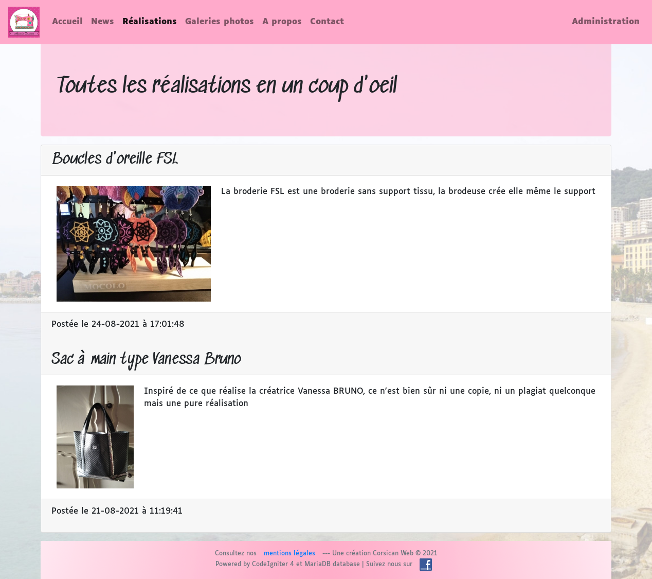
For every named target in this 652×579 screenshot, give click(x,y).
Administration (606, 21)
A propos (282, 21)
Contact (327, 21)
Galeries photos (219, 21)
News (102, 21)
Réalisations (149, 21)
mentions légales (289, 554)
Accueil (67, 21)
